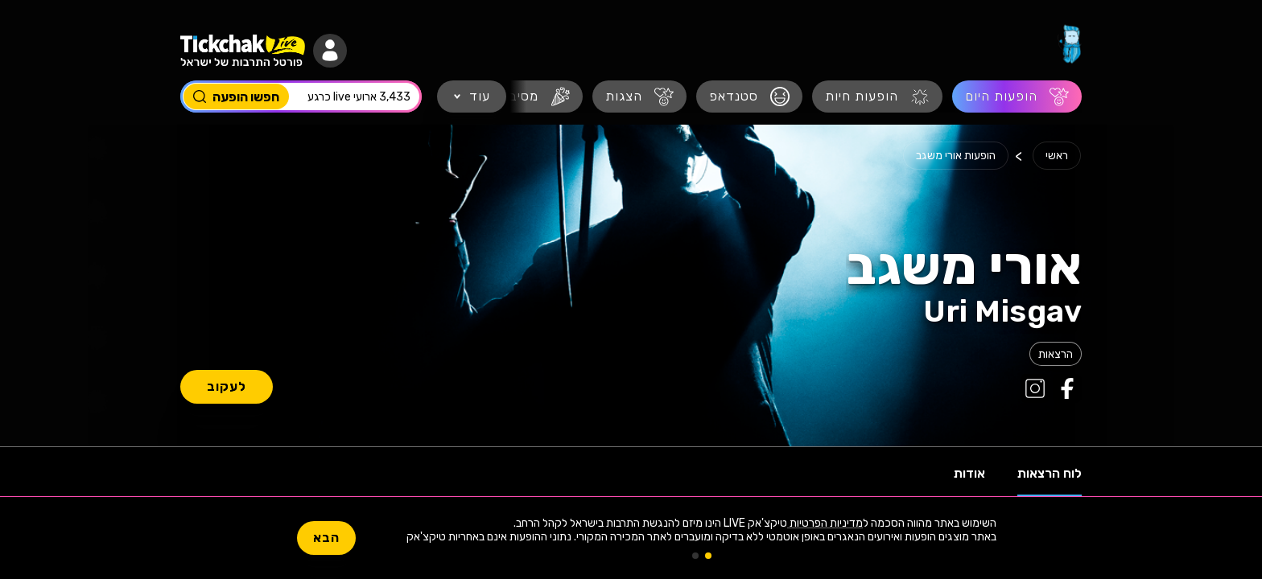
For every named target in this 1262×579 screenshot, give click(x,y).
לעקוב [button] (226, 386)
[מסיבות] (533, 96)
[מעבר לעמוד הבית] (1070, 44)
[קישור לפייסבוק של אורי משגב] (1066, 388)
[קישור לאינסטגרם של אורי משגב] (1033, 388)
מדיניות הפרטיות (825, 523)
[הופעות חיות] (877, 96)
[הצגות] (639, 96)
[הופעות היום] (1017, 96)
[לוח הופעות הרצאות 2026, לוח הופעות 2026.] (1055, 354)
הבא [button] (326, 537)
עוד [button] (479, 96)
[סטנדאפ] (749, 96)
